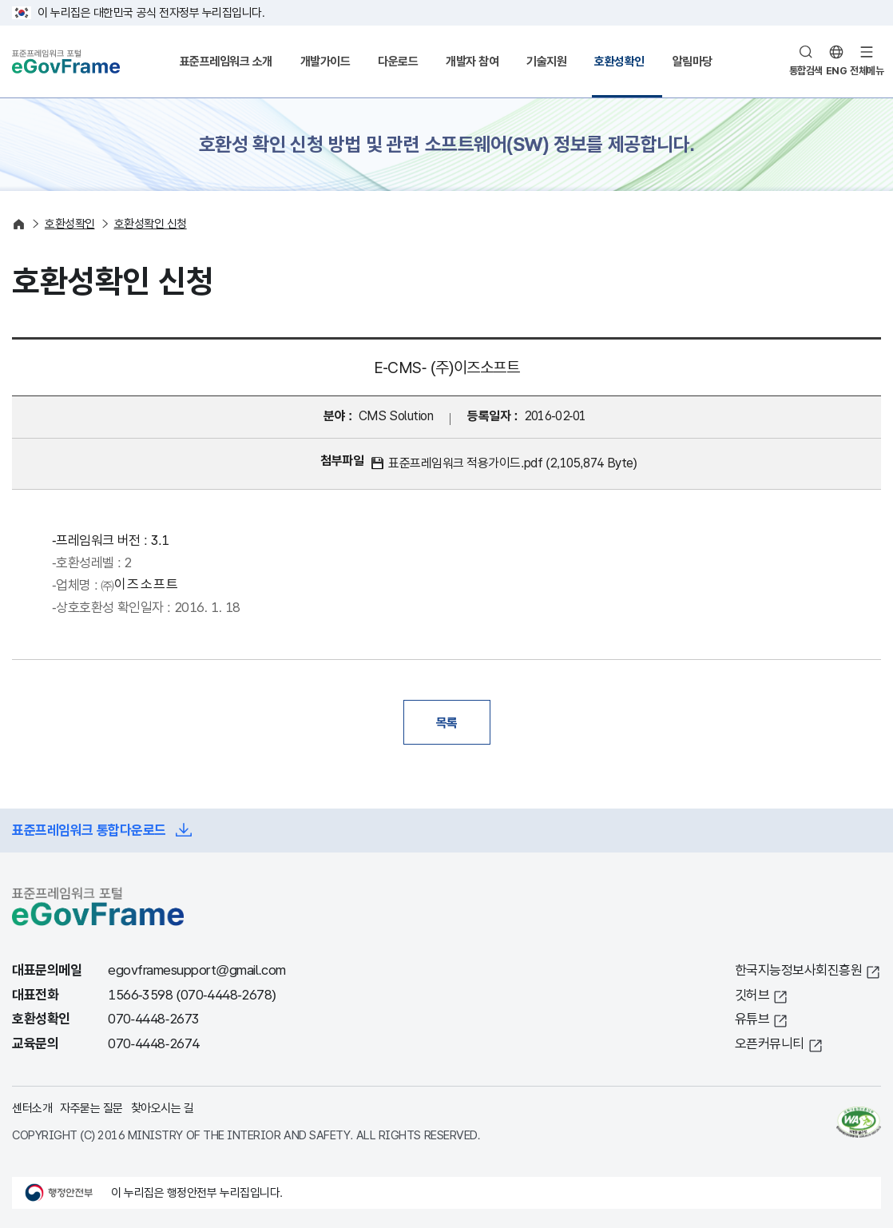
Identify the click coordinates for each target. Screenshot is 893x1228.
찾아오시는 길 (162, 1108)
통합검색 (806, 71)
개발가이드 (325, 61)
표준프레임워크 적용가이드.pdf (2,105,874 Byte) (512, 463)
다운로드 (398, 61)
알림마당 (692, 61)
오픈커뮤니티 (769, 1043)
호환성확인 (619, 61)
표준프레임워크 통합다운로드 (89, 830)
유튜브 (752, 1019)
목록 (447, 722)
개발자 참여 (472, 61)
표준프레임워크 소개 (226, 61)
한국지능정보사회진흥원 (799, 970)
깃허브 (752, 995)
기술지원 (546, 61)
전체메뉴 (866, 71)
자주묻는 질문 (91, 1108)
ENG (836, 71)
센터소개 (32, 1108)
